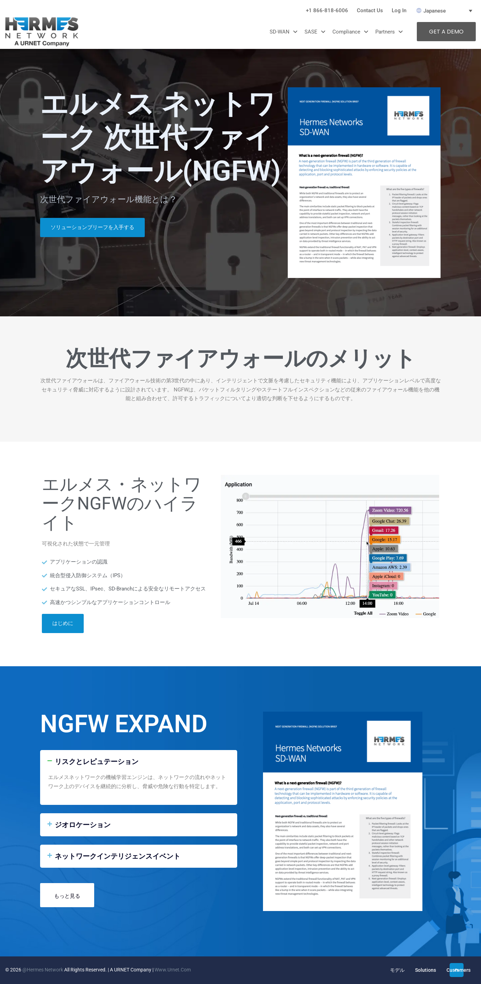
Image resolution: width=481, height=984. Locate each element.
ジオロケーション (83, 825)
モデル (397, 970)
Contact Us (370, 10)
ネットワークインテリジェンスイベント (117, 856)
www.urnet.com (173, 969)
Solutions (425, 970)
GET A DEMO (446, 32)
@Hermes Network (42, 969)
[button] (138, 761)
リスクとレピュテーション (96, 761)
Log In (399, 10)
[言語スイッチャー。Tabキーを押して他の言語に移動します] (446, 10)
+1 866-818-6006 (327, 10)
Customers (458, 970)
